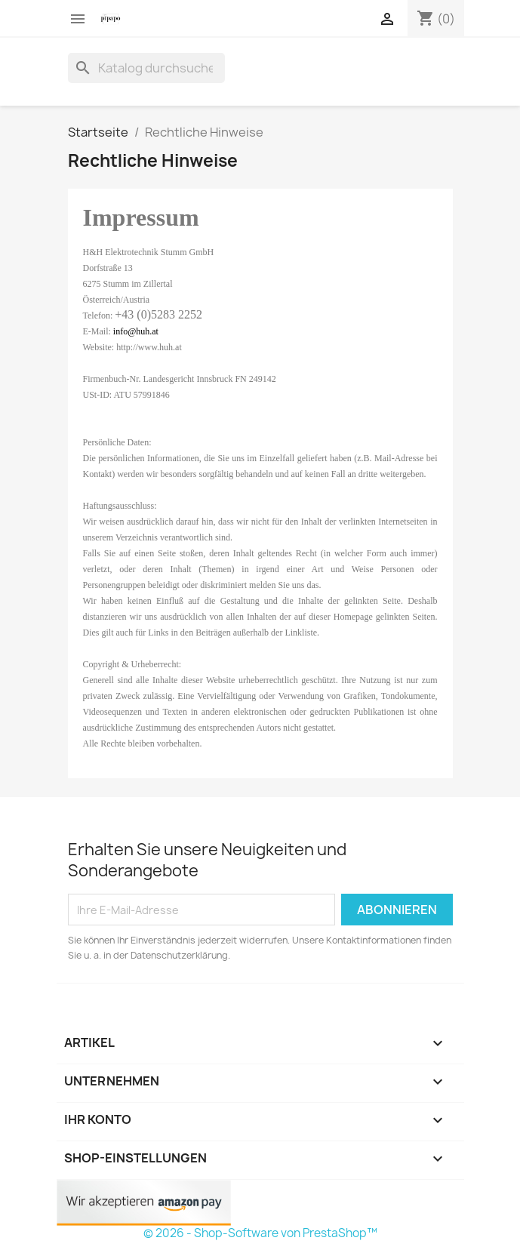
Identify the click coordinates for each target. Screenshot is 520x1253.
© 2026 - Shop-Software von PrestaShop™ (260, 1233)
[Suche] (146, 68)
